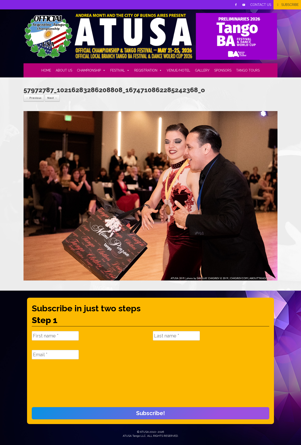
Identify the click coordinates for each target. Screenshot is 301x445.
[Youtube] (244, 4)
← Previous (33, 98)
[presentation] (51, 386)
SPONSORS (222, 70)
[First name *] (55, 336)
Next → (52, 98)
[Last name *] (176, 336)
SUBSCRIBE (290, 5)
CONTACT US (260, 5)
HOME (46, 70)
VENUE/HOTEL (178, 70)
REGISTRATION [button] (148, 70)
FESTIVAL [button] (120, 70)
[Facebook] (236, 4)
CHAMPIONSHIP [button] (91, 70)
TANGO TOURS (248, 70)
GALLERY (202, 70)
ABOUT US (64, 70)
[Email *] (55, 354)
